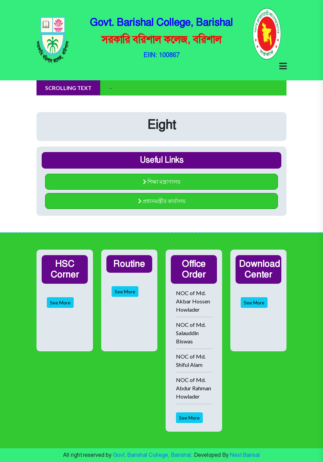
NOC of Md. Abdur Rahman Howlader (193, 388)
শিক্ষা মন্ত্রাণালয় (161, 181)
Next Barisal (245, 455)
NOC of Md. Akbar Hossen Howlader (193, 301)
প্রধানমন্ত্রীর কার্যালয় (161, 201)
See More (60, 302)
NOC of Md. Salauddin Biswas (191, 332)
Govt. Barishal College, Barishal (152, 455)
